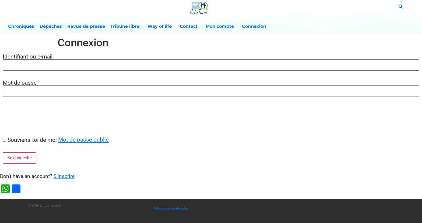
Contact (190, 26)
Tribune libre (126, 26)
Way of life (160, 26)
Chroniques (21, 26)
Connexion (254, 26)
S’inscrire (64, 176)
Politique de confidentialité (171, 208)
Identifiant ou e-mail (27, 56)
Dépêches (51, 26)
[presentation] (41, 116)
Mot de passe (20, 82)
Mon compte (221, 26)
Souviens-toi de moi (32, 140)
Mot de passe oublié (83, 139)
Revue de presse (86, 26)
